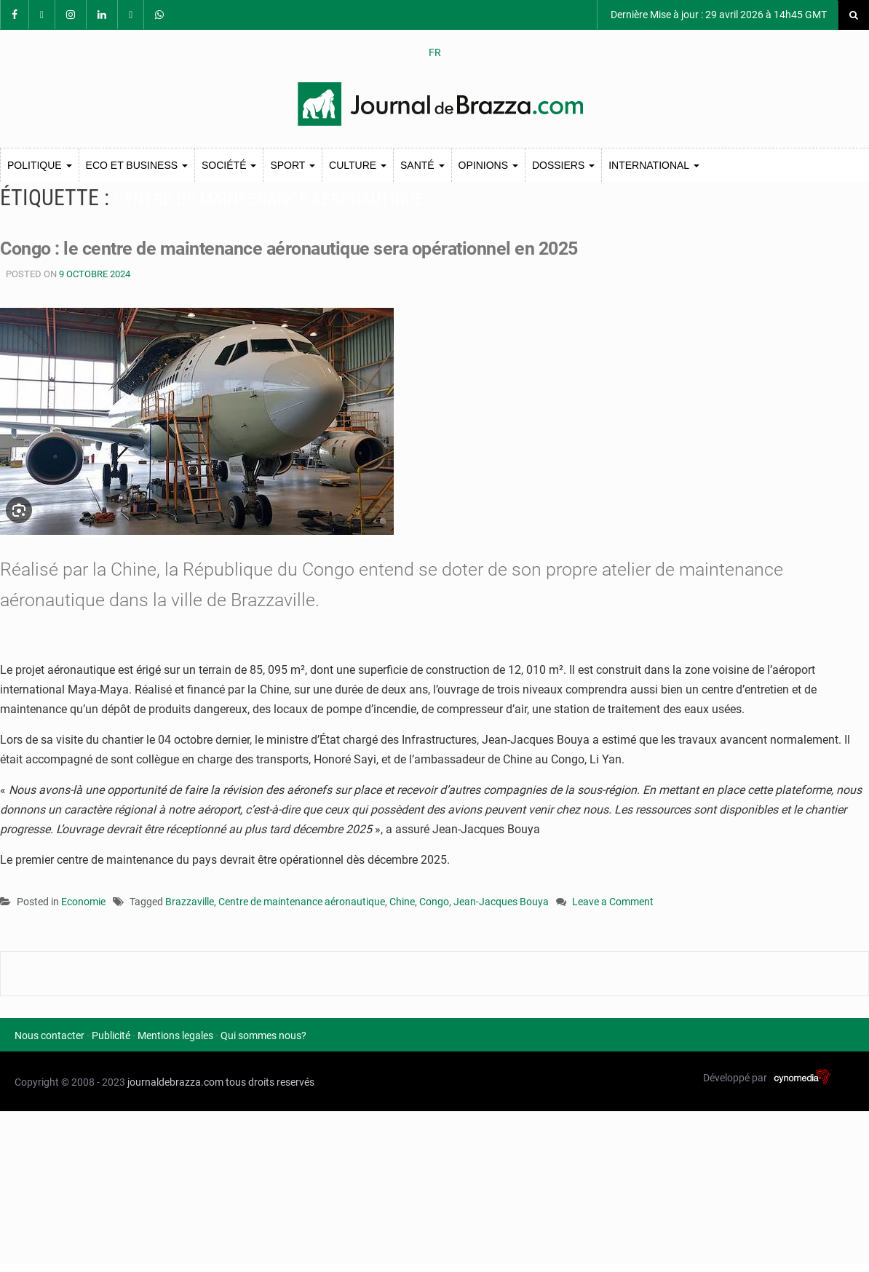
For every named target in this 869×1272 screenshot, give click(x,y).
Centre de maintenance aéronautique (301, 901)
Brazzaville (189, 901)
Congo (434, 901)
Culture (357, 165)
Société (229, 165)
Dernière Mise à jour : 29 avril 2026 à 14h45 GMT (717, 14)
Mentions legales (175, 1035)
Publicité (111, 1035)
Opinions (488, 165)
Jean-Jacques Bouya (501, 901)
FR (435, 52)
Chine (402, 901)
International (653, 165)
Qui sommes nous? (263, 1035)
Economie (83, 901)
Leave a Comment (613, 903)
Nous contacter (49, 1035)
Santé (422, 165)
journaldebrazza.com (175, 1082)
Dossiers (563, 165)
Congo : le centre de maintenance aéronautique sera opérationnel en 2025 (289, 248)
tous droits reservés (270, 1082)
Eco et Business (137, 165)
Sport (292, 165)
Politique (39, 165)
